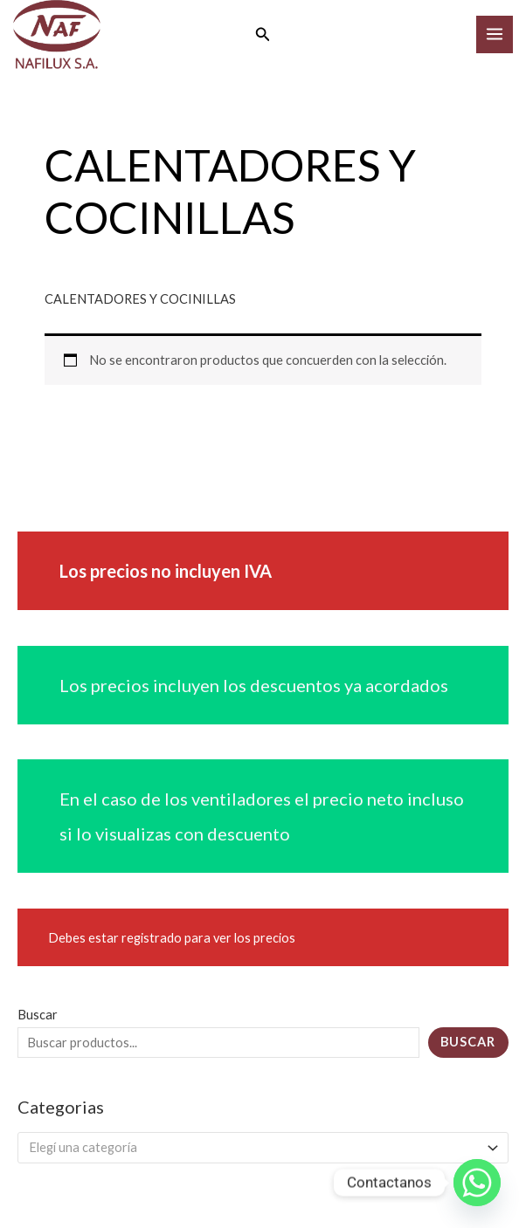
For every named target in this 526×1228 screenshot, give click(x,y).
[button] (263, 34)
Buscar (37, 1014)
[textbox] (255, 1147)
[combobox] (263, 1147)
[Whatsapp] (477, 1182)
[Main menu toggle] (494, 34)
